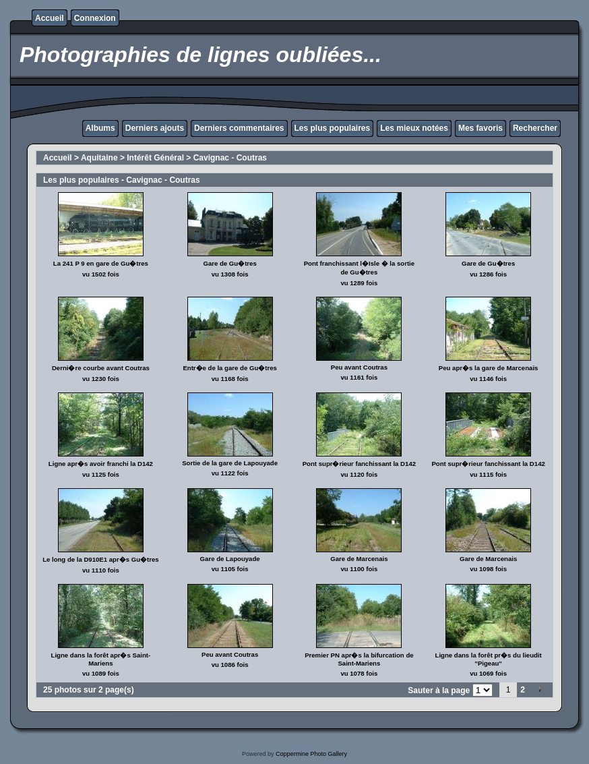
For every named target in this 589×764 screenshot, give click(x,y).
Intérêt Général (155, 158)
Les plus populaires (332, 128)
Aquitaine (99, 158)
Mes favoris (480, 128)
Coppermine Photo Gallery (311, 754)
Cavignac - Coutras (230, 158)
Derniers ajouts (154, 128)
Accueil (49, 18)
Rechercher (535, 128)
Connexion (95, 18)
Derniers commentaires (239, 128)
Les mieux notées (414, 128)
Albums (100, 128)
